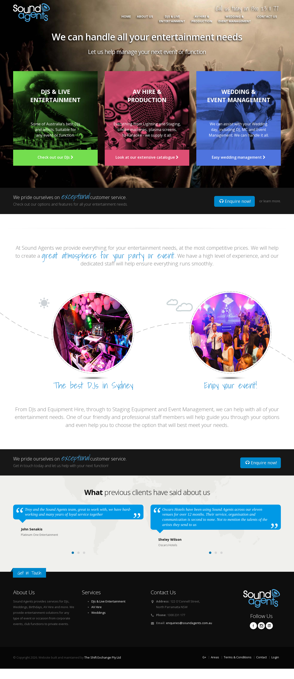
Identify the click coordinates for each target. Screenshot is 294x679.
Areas (215, 668)
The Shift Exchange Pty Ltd (102, 668)
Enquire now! (235, 201)
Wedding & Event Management (234, 18)
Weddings (98, 623)
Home (126, 18)
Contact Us (267, 18)
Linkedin (269, 636)
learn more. (272, 201)
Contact (261, 668)
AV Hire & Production (201, 18)
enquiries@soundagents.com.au (189, 633)
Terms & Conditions (237, 668)
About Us (145, 18)
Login (275, 668)
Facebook (253, 636)
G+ (204, 668)
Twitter (261, 636)
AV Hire (96, 617)
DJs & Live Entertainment (172, 18)
